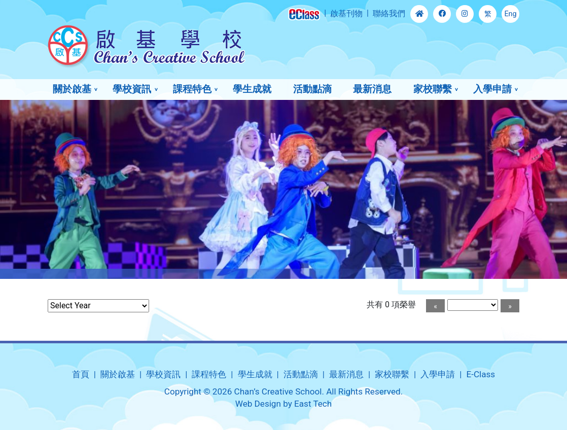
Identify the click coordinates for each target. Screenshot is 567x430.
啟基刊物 (346, 13)
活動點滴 (312, 89)
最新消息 (372, 89)
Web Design (258, 404)
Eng (510, 14)
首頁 (80, 374)
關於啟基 (72, 89)
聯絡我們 (389, 13)
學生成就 (252, 89)
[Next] (510, 305)
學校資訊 (132, 89)
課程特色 (192, 89)
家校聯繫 (432, 89)
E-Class (480, 374)
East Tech (313, 404)
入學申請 (492, 89)
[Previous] (435, 305)
